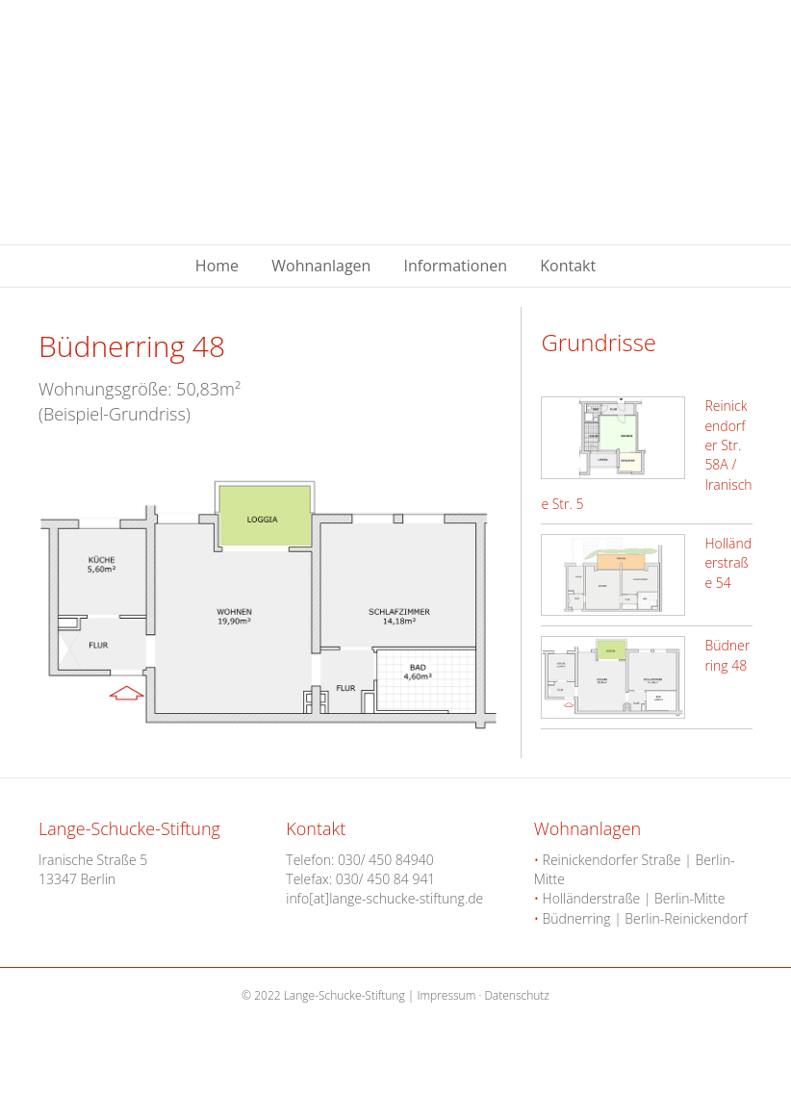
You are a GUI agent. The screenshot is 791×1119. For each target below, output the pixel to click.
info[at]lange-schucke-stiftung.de (384, 898)
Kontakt (568, 265)
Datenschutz (516, 995)
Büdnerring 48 (727, 655)
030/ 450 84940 (386, 860)
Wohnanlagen (320, 265)
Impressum (446, 995)
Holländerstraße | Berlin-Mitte (630, 898)
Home (217, 265)
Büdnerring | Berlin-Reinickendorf (641, 918)
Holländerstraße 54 (728, 563)
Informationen (456, 265)
